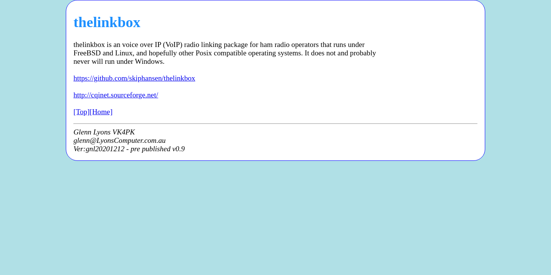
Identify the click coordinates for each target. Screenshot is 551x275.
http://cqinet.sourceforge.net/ (115, 95)
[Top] (81, 112)
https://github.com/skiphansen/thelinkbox (134, 78)
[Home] (101, 112)
